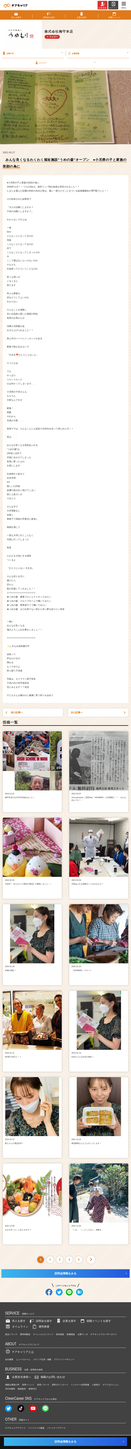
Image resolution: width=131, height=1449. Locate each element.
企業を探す (66, 1321)
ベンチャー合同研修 (80, 1385)
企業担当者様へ (18, 1377)
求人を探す (15, 1321)
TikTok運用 (10, 1389)
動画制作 (22, 1389)
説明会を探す (40, 1321)
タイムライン (16, 1326)
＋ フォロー (52, 36)
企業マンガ (83, 1334)
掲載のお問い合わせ (49, 1377)
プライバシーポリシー (64, 1359)
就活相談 (60, 1334)
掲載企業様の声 (12, 1385)
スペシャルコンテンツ (43, 1334)
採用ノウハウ (43, 1385)
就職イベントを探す (95, 1321)
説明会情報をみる (65, 1273)
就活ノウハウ (11, 1334)
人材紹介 (96, 1385)
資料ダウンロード (60, 1385)
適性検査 (40, 1326)
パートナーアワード (56, 1428)
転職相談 (71, 1334)
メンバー (65, 63)
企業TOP (32, 53)
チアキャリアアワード (15, 1428)
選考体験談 (25, 1334)
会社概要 (9, 1359)
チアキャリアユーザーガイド (103, 1334)
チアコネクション (111, 1385)
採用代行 (32, 1389)
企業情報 (97, 53)
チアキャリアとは (19, 1351)
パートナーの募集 (36, 1428)
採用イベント (28, 1385)
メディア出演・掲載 (42, 1359)
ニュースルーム (23, 1359)
